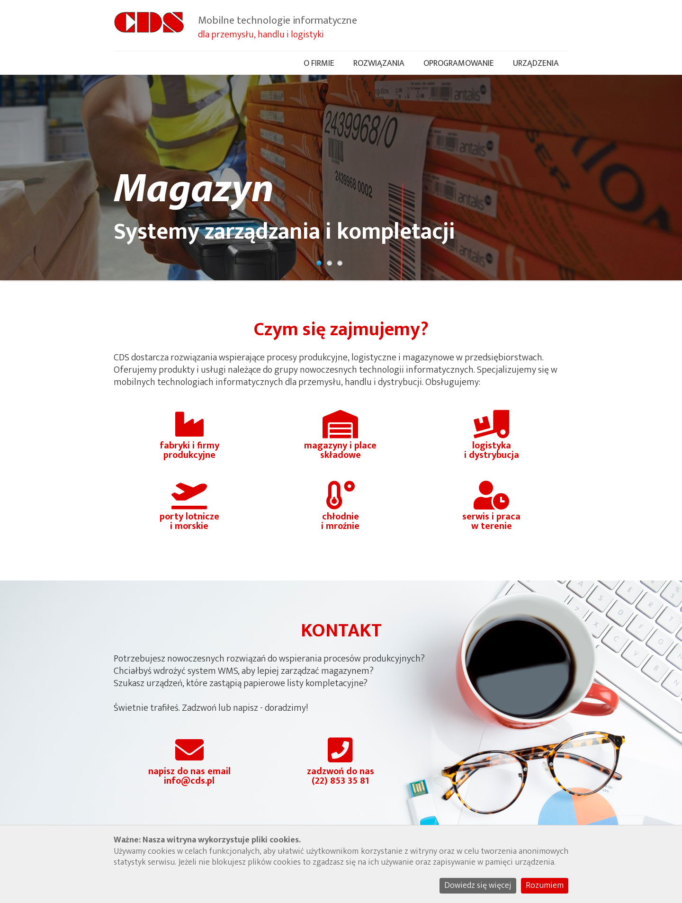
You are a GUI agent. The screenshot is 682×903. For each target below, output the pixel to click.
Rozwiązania (378, 63)
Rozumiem (545, 885)
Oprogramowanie (458, 63)
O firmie (319, 63)
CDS (149, 26)
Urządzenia (536, 63)
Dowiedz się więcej (478, 885)
